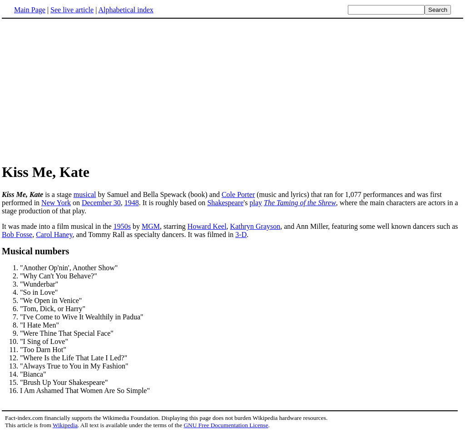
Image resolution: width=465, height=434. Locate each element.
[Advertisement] (78, 90)
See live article (72, 10)
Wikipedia (65, 425)
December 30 (101, 203)
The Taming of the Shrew (300, 203)
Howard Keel (207, 226)
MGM (151, 226)
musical (85, 194)
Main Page (29, 10)
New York (56, 203)
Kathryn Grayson (255, 226)
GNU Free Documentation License (225, 425)
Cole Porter (238, 194)
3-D (241, 234)
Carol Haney (54, 234)
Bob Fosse (17, 234)
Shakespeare (225, 203)
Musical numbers (35, 251)
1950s (122, 226)
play (255, 203)
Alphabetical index (125, 10)
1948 (131, 203)
